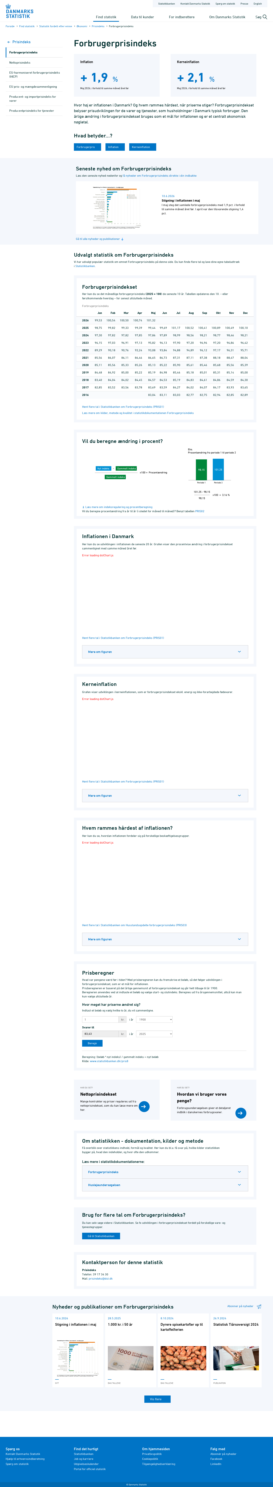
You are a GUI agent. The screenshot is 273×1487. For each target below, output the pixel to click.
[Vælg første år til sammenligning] (154, 1019)
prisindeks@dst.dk (101, 1278)
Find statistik (106, 17)
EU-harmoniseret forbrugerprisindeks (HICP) (34, 74)
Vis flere (156, 1399)
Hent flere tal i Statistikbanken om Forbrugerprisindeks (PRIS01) (123, 406)
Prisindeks (98, 26)
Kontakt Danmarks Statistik (23, 1453)
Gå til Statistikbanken (101, 1236)
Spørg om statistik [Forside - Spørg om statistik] (225, 3)
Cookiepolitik (150, 1458)
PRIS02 (199, 511)
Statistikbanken (166, 3)
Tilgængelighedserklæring (158, 1463)
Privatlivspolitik (152, 1453)
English (258, 3)
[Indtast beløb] (100, 1019)
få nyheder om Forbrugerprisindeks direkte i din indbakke (160, 175)
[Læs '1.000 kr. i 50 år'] (130, 1350)
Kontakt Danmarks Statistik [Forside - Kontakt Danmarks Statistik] (195, 3)
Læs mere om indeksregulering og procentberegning (118, 507)
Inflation (113, 147)
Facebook (216, 1458)
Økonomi (82, 26)
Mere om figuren (100, 652)
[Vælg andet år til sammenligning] (154, 1034)
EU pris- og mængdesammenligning (33, 86)
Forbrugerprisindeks (103, 1172)
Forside (10, 26)
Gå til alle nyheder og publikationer (100, 239)
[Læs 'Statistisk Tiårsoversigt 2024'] (236, 1350)
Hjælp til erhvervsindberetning (25, 1458)
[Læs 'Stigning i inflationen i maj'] (77, 1350)
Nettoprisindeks (19, 62)
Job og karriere (83, 1458)
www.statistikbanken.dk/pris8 (109, 1061)
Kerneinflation (141, 147)
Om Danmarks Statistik (227, 17)
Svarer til (88, 1027)
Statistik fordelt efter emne (55, 26)
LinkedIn (215, 1463)
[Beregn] (92, 1043)
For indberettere (182, 17)
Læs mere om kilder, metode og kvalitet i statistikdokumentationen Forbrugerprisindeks (138, 412)
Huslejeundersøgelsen (104, 1185)
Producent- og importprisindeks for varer (32, 98)
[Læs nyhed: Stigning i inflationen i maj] (170, 207)
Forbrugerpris (86, 147)
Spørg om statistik (17, 1463)
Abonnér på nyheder (223, 1453)
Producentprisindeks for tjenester (31, 110)
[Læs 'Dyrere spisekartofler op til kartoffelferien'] (183, 1350)
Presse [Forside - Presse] (244, 3)
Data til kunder (142, 17)
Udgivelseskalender (86, 1463)
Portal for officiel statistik (90, 1469)
